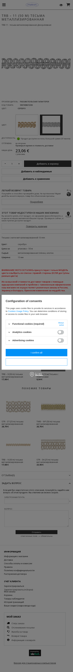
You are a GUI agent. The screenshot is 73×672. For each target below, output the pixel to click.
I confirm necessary (36, 362)
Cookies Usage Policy (18, 311)
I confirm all (36, 352)
